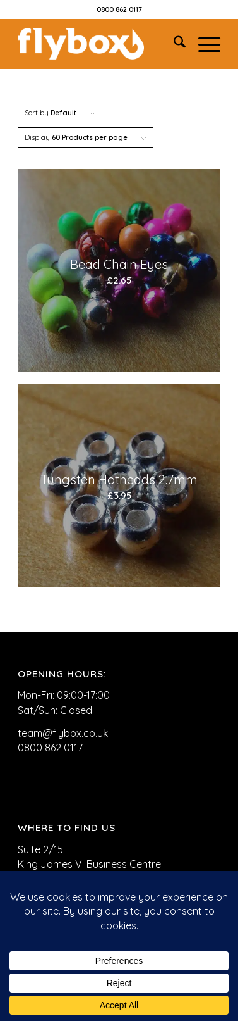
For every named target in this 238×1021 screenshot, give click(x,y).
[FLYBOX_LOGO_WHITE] (98, 43)
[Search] (173, 43)
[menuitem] (173, 43)
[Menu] (203, 43)
